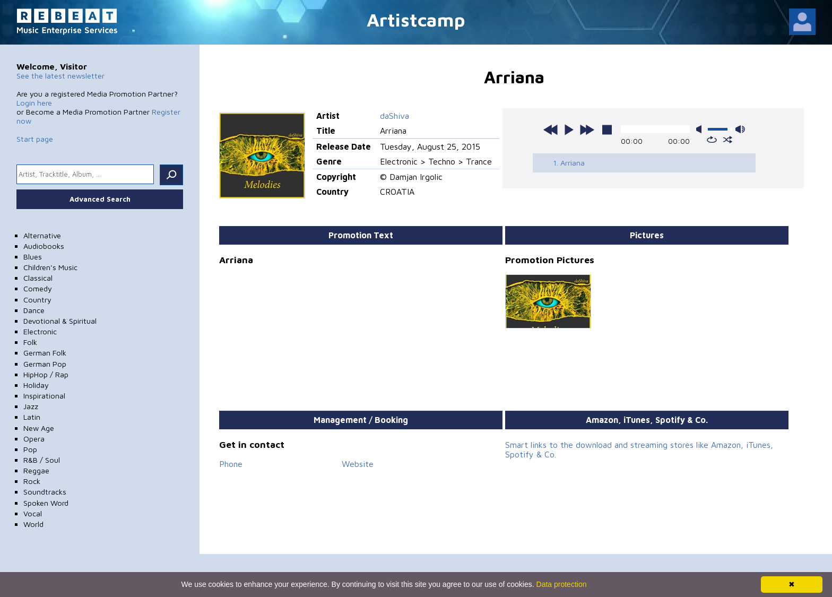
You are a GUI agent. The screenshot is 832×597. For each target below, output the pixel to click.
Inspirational (44, 395)
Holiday (36, 385)
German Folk (44, 352)
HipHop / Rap (45, 374)
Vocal (32, 513)
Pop (30, 449)
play (568, 129)
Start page (34, 138)
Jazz (30, 406)
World (33, 524)
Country (37, 299)
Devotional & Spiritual (60, 320)
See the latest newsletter (60, 75)
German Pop (44, 363)
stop (607, 129)
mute (701, 129)
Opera (34, 438)
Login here (34, 102)
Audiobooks (43, 245)
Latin (31, 416)
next (586, 129)
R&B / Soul (41, 459)
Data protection (561, 584)
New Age (38, 427)
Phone (230, 464)
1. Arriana (569, 162)
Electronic (40, 331)
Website (358, 464)
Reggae (36, 470)
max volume (740, 129)
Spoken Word (45, 502)
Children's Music (50, 267)
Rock (31, 481)
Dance (34, 310)
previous (550, 129)
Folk (30, 342)
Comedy (37, 288)
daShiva (394, 115)
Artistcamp (416, 19)
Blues (32, 256)
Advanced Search (100, 199)
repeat (711, 139)
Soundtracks (44, 491)
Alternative (42, 235)
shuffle (727, 139)
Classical (38, 277)
